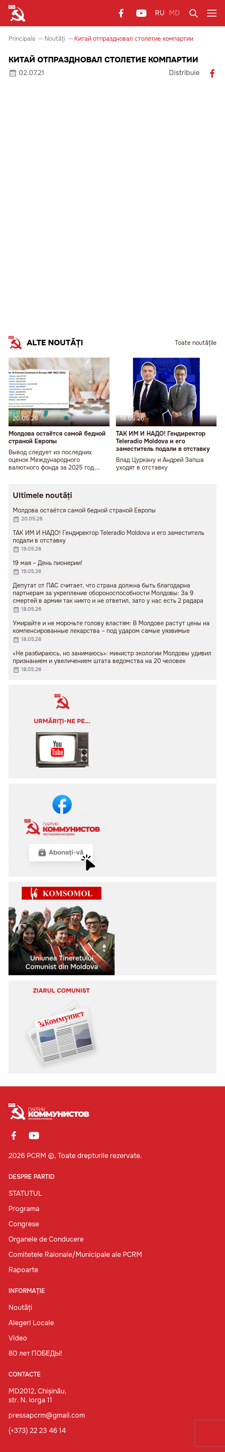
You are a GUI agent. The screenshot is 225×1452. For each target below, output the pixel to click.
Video (17, 1338)
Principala (21, 38)
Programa (23, 1208)
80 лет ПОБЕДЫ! (35, 1353)
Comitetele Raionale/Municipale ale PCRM (75, 1254)
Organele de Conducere (46, 1239)
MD (174, 12)
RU (160, 12)
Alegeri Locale (31, 1322)
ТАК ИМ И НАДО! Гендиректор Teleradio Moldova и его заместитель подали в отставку (163, 441)
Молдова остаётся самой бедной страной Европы (57, 437)
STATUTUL (25, 1193)
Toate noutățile (196, 343)
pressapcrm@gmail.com (46, 1415)
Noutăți (55, 38)
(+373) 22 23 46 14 (37, 1430)
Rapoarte (23, 1269)
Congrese (23, 1224)
